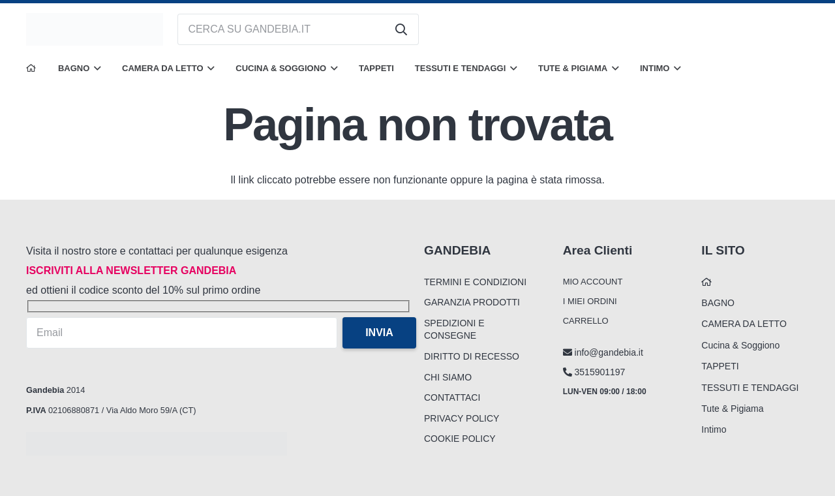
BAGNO (718, 303)
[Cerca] (401, 29)
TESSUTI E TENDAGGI (749, 387)
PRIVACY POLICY (461, 418)
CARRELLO (586, 321)
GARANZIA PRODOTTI (472, 302)
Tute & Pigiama (732, 408)
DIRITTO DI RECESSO (471, 356)
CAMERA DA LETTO (743, 323)
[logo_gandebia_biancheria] (94, 29)
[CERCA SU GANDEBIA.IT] (298, 29)
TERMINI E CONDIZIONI (475, 282)
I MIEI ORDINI (590, 301)
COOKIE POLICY (460, 438)
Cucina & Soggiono (740, 345)
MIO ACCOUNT (593, 282)
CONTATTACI (452, 397)
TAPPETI (719, 366)
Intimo (713, 429)
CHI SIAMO (448, 377)
